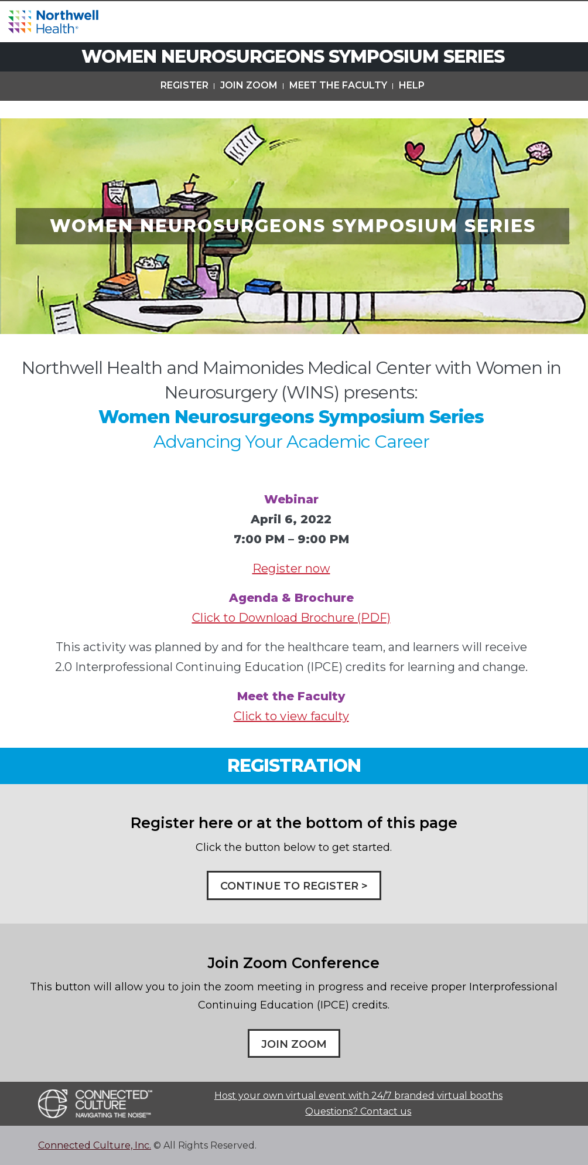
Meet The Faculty (338, 104)
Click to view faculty (291, 716)
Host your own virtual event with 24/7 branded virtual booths (358, 1095)
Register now (291, 568)
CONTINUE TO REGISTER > (294, 886)
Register (184, 104)
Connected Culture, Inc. (94, 1145)
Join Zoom (249, 104)
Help (412, 104)
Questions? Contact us (358, 1111)
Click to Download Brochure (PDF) (291, 618)
